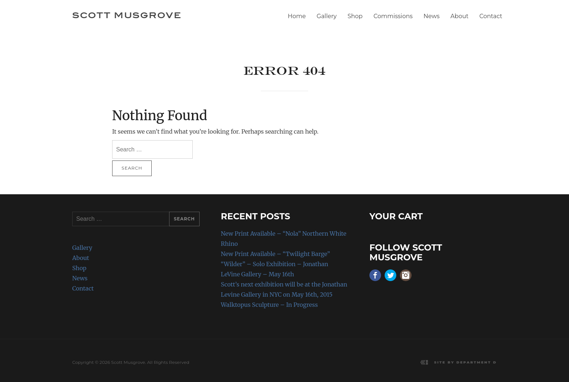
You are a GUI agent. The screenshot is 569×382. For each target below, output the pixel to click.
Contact (490, 16)
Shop (355, 16)
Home (297, 16)
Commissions (393, 16)
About (459, 16)
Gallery (327, 16)
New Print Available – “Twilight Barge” (275, 253)
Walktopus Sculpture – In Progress (269, 304)
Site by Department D (465, 362)
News (431, 16)
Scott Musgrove (126, 15)
